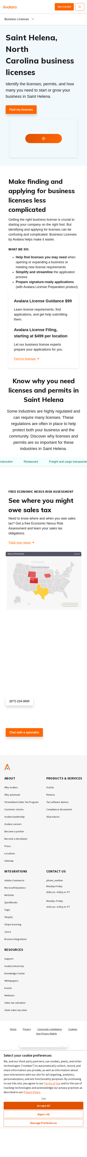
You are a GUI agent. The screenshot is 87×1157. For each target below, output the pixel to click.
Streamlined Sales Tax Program (21, 802)
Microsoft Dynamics (15, 887)
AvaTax (50, 787)
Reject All (44, 1114)
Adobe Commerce (14, 880)
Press (7, 846)
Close (43, 1098)
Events (8, 988)
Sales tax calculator (15, 1002)
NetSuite (9, 895)
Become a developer (15, 838)
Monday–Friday (54, 901)
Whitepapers (11, 980)
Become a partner (14, 831)
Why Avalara (11, 787)
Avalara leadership (14, 816)
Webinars (9, 995)
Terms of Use (52, 1083)
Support (8, 958)
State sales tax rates (15, 1010)
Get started (64, 6)
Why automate (12, 794)
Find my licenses (21, 109)
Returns (50, 794)
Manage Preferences (43, 1123)
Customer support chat (20, 743)
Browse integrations (15, 939)
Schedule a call (16, 712)
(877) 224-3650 (19, 701)
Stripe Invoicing (12, 924)
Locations (9, 853)
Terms (13, 1029)
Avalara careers (13, 824)
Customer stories (14, 809)
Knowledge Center (14, 973)
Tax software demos (57, 802)
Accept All (43, 1105)
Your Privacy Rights (46, 1033)
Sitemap (9, 860)
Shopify (8, 917)
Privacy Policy (31, 1092)
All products (53, 816)
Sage (7, 909)
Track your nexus (19, 542)
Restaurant (31, 461)
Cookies (72, 1029)
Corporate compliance (49, 1029)
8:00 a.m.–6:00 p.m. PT (58, 892)
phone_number (54, 880)
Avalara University (14, 966)
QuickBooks (11, 902)
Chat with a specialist (24, 732)
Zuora (7, 931)
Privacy (27, 1029)
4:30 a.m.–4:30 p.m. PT (58, 906)
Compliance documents (59, 809)
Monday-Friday (54, 886)
